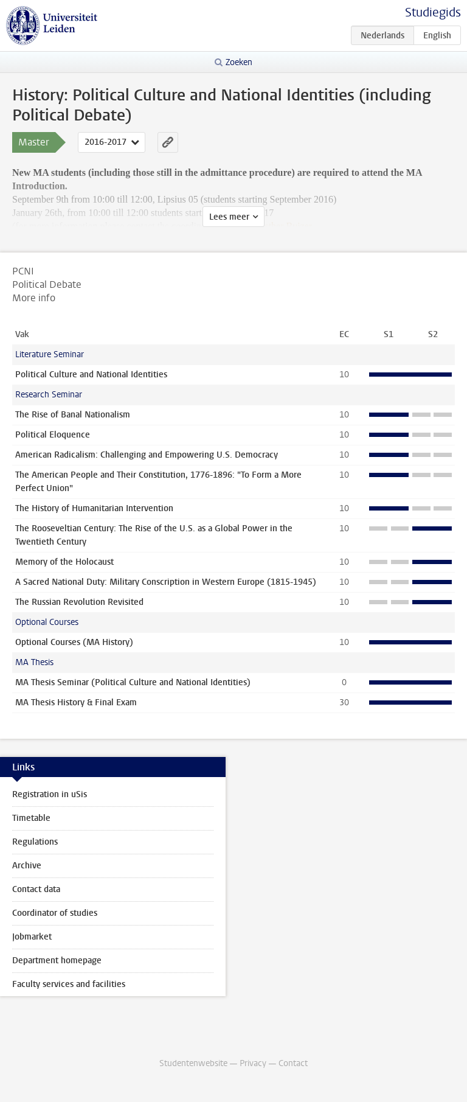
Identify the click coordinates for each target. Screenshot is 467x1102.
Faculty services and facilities (68, 984)
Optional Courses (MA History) (74, 642)
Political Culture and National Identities (91, 374)
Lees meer (229, 217)
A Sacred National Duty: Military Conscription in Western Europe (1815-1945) (165, 582)
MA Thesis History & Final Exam (76, 702)
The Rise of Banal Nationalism (72, 414)
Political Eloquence (52, 435)
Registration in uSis (49, 794)
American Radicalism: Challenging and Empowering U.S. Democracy (146, 455)
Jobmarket (32, 937)
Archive (26, 865)
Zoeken (239, 62)
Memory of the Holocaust (64, 562)
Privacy (253, 1063)
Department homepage (57, 960)
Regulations (35, 842)
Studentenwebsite (193, 1063)
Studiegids (433, 12)
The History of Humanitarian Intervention (94, 508)
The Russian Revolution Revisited (79, 602)
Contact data (36, 889)
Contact (293, 1063)
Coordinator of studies (54, 913)
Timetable (31, 818)
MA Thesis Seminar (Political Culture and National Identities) (133, 682)
